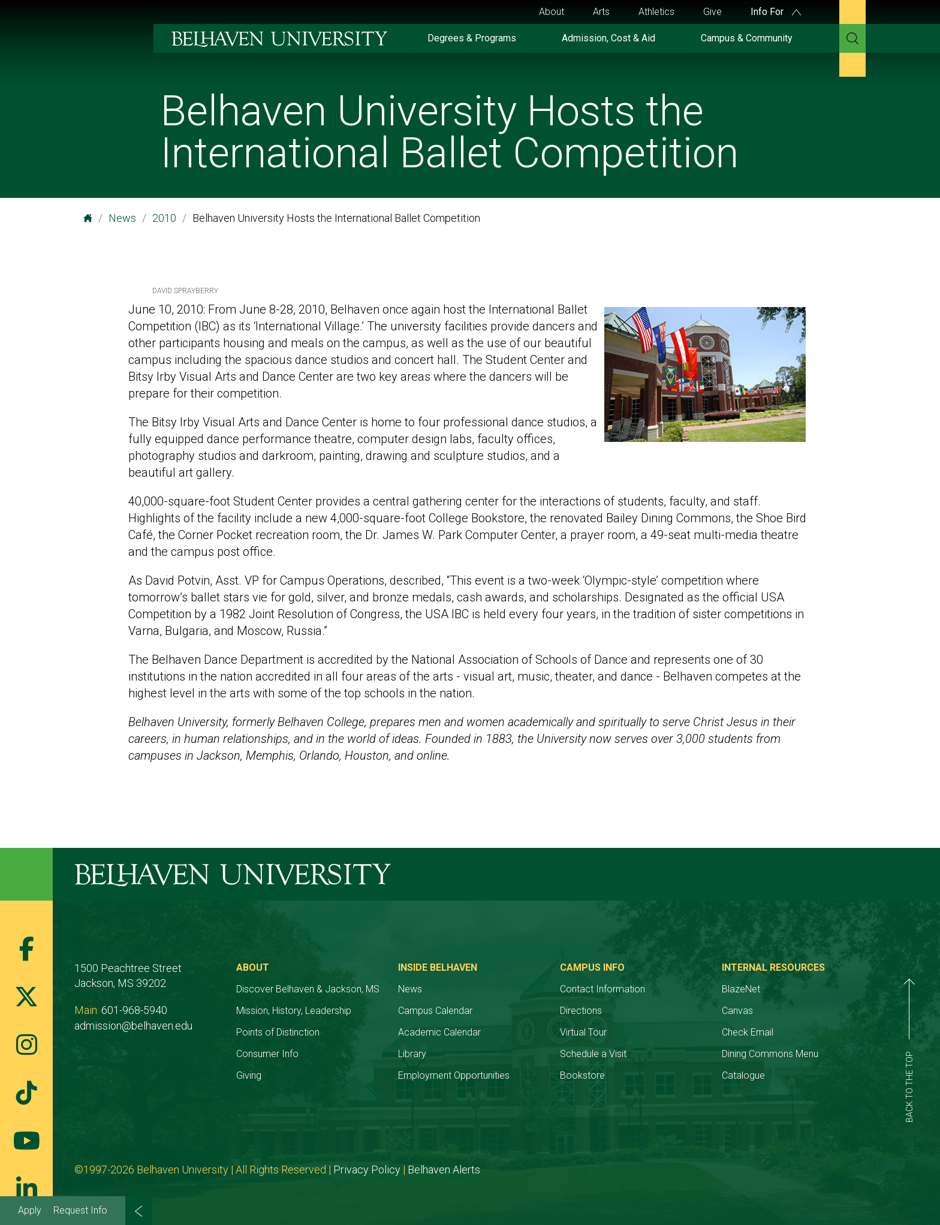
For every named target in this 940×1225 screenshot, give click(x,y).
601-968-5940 (134, 1010)
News (122, 218)
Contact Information (602, 989)
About (551, 11)
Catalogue (743, 1075)
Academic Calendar (439, 1032)
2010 (164, 218)
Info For (776, 11)
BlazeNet (741, 989)
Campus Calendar (435, 1010)
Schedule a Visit (593, 1054)
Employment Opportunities (454, 1075)
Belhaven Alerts (444, 1169)
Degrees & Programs (471, 38)
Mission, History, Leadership (293, 1010)
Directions (581, 1010)
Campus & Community (747, 38)
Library (412, 1054)
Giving (248, 1075)
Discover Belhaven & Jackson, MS (307, 989)
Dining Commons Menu (770, 1054)
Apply (29, 1210)
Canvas (737, 1010)
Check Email (747, 1032)
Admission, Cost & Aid (608, 38)
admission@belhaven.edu (133, 1025)
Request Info (80, 1210)
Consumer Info (267, 1054)
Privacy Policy (366, 1169)
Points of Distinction (278, 1032)
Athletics (656, 11)
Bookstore (582, 1075)
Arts (601, 11)
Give (712, 11)
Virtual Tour (583, 1032)
